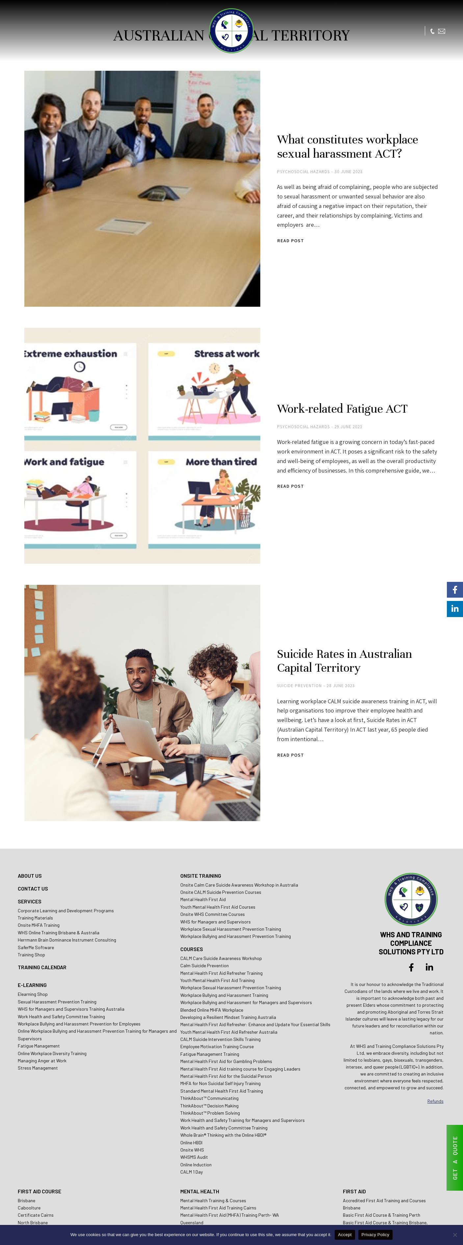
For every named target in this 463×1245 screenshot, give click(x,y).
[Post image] (128, 174)
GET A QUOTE (454, 1158)
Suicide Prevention (273, 616)
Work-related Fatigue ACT (318, 363)
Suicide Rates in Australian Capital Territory (339, 590)
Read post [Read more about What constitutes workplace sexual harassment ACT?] (264, 221)
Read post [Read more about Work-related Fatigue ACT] (264, 441)
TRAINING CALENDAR (42, 877)
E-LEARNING (32, 895)
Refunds (435, 1011)
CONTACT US (33, 798)
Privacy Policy (375, 1234)
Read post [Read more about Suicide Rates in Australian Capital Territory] (264, 675)
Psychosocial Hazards (277, 162)
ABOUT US (30, 785)
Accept (344, 1234)
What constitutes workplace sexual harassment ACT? (342, 136)
